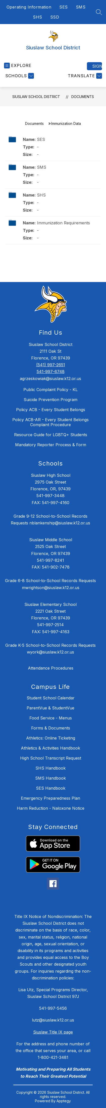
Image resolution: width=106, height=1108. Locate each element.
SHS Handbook (50, 768)
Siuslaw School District (36, 97)
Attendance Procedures (50, 668)
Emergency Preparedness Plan (50, 798)
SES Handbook (50, 788)
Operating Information (29, 7)
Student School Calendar (51, 697)
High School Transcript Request (50, 758)
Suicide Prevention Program (50, 399)
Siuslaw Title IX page (53, 1032)
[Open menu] (17, 65)
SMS (81, 7)
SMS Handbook (50, 778)
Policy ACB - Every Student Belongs (50, 409)
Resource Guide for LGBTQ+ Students (50, 434)
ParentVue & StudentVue (50, 707)
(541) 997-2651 (50, 364)
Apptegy (64, 1101)
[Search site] (99, 12)
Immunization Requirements (63, 222)
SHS (37, 17)
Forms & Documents (50, 727)
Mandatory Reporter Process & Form (50, 444)
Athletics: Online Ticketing (50, 738)
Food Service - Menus (50, 717)
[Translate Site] (84, 76)
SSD (54, 17)
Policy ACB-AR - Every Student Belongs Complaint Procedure (50, 422)
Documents (82, 97)
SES (63, 7)
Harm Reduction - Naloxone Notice (50, 808)
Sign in (97, 66)
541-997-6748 (51, 371)
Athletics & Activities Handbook (50, 748)
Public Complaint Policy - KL (50, 389)
